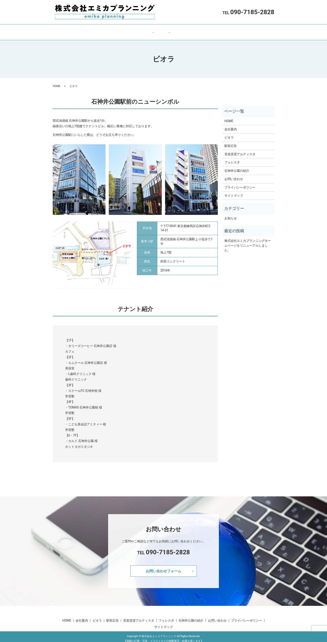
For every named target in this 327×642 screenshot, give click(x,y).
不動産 (163, 30)
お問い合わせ (214, 30)
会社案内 (118, 30)
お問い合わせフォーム (163, 567)
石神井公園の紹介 (186, 30)
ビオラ (229, 133)
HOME (101, 30)
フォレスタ (232, 158)
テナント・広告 (141, 30)
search (231, 30)
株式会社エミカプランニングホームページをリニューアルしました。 (247, 241)
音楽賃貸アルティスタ (239, 150)
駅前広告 (230, 141)
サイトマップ (233, 191)
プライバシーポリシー (239, 183)
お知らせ (230, 214)
